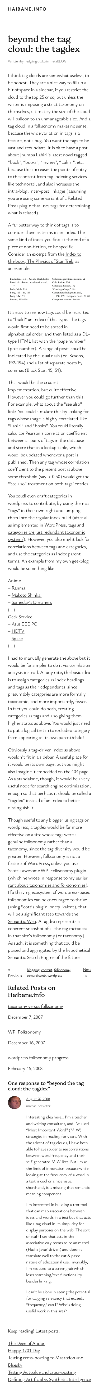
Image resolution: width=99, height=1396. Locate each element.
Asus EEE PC (24, 623)
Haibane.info (27, 9)
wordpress (55, 975)
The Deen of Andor (26, 1343)
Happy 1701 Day (24, 1350)
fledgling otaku (35, 61)
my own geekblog (72, 561)
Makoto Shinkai (27, 595)
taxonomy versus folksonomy (35, 1006)
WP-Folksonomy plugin (63, 870)
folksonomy (62, 969)
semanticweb (36, 975)
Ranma (18, 587)
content (46, 969)
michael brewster (38, 1105)
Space (17, 638)
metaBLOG (58, 61)
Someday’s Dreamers (32, 602)
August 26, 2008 (38, 1098)
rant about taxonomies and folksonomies (47, 885)
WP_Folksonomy (24, 1032)
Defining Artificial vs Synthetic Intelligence (49, 1379)
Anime (14, 580)
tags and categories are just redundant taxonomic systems (46, 532)
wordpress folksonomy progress (38, 1057)
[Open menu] (88, 9)
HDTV (18, 631)
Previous (15, 975)
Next (87, 969)
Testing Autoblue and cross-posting (42, 1372)
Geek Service (20, 616)
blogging (33, 969)
